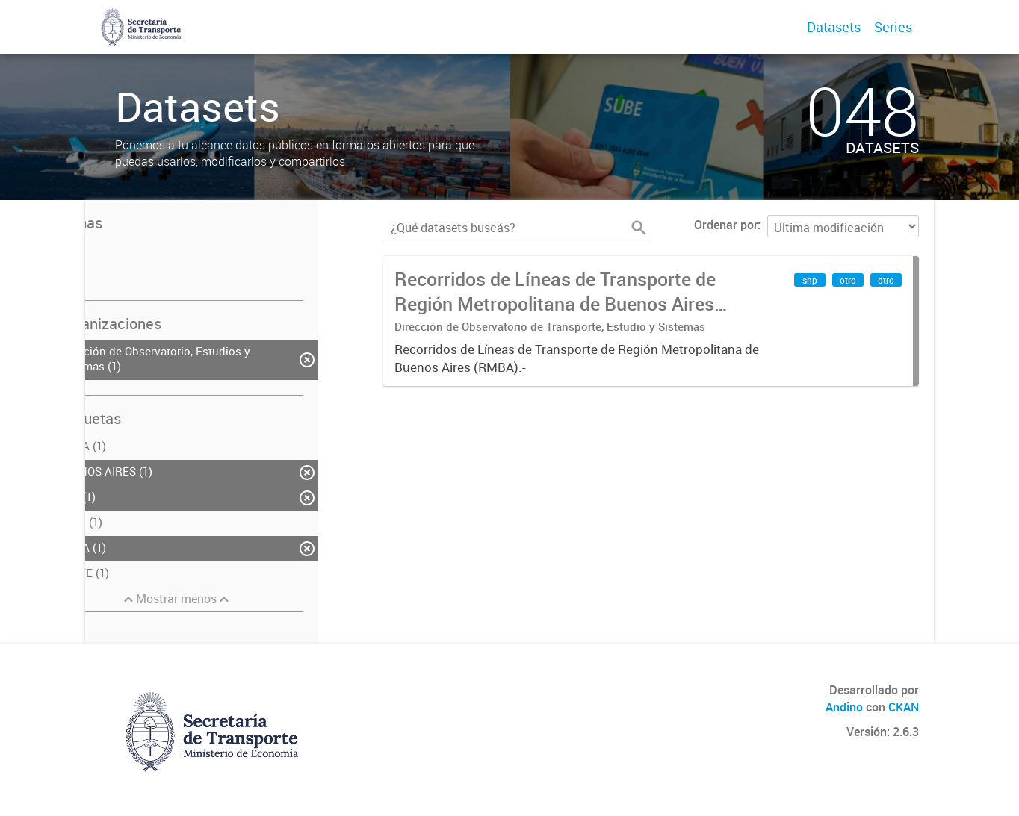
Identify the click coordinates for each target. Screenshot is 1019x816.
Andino (844, 707)
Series (893, 27)
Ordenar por (726, 224)
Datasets (834, 27)
